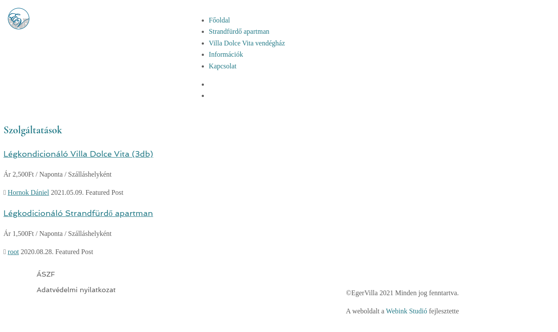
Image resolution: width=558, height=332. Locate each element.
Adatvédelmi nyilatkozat (76, 290)
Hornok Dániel (28, 192)
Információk (226, 54)
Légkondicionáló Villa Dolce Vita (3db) (78, 153)
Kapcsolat (222, 66)
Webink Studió (406, 311)
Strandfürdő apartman (239, 31)
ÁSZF (46, 274)
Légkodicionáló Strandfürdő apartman (78, 213)
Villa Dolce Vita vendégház (247, 43)
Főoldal (219, 20)
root (13, 251)
